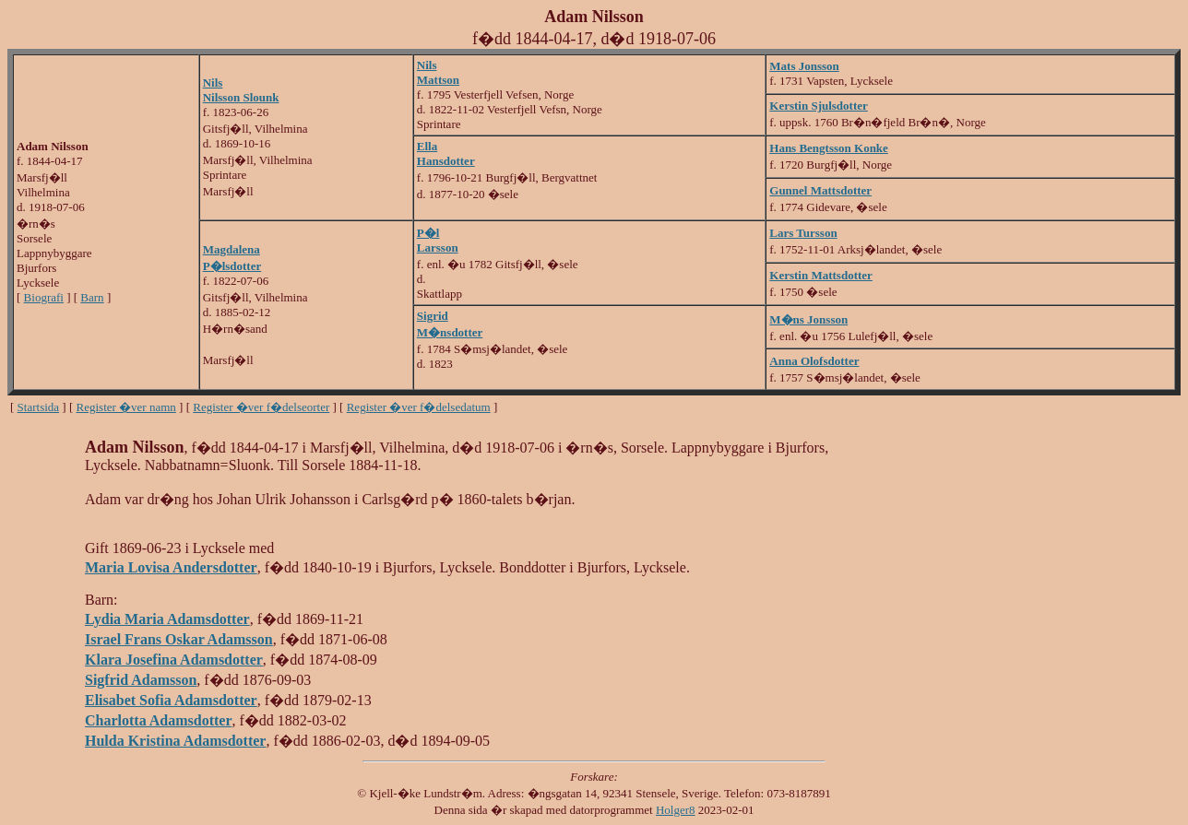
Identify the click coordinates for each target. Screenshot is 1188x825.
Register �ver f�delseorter (261, 407)
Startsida (39, 407)
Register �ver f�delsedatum (419, 407)
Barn (91, 297)
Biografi (44, 297)
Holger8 (675, 810)
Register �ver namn (126, 407)
